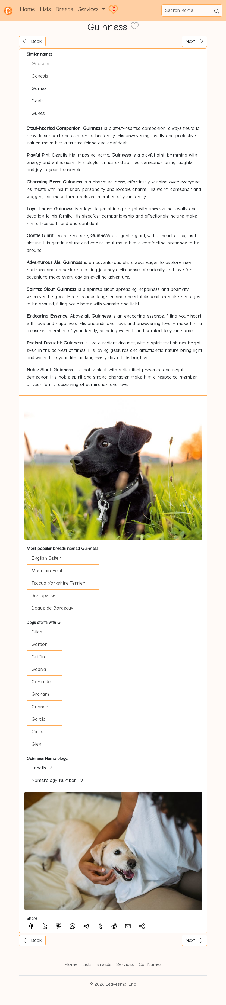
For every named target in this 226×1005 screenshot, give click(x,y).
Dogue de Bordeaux (52, 608)
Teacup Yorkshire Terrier (58, 583)
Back (32, 41)
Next (194, 41)
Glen (36, 744)
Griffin (38, 657)
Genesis (40, 76)
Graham (40, 694)
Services (125, 964)
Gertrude (41, 682)
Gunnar (40, 707)
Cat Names (150, 964)
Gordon (40, 644)
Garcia (38, 719)
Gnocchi (40, 63)
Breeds (64, 9)
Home (27, 9)
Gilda (37, 632)
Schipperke (43, 595)
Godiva (39, 669)
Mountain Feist (47, 571)
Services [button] (89, 9)
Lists (45, 9)
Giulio (37, 732)
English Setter (46, 558)
